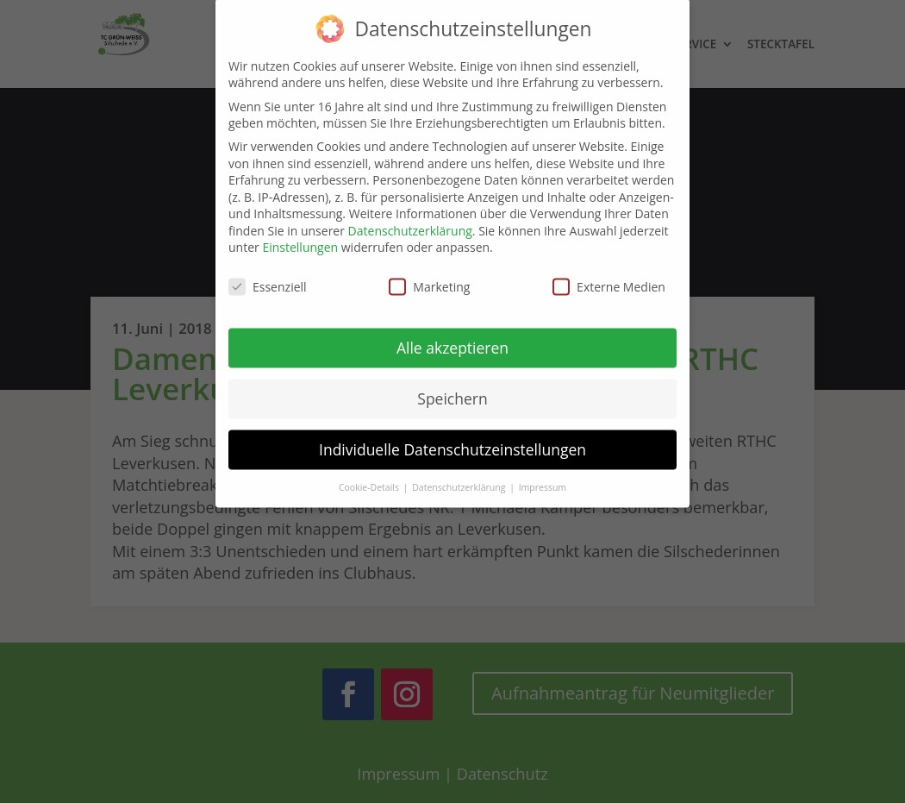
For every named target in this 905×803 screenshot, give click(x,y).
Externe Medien (608, 275)
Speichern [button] (452, 387)
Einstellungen (300, 236)
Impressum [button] (542, 475)
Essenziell (267, 275)
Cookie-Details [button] (370, 475)
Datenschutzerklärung (410, 218)
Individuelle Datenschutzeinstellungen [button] (452, 437)
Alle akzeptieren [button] (452, 336)
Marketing (429, 275)
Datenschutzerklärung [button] (460, 475)
